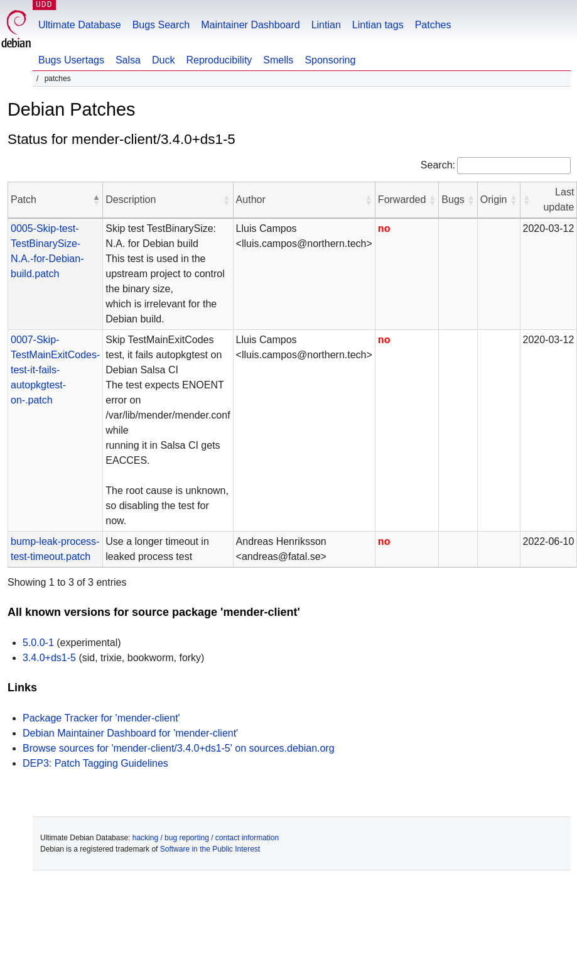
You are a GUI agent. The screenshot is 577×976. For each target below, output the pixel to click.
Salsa (128, 60)
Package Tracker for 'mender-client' (101, 718)
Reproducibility (219, 60)
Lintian (326, 24)
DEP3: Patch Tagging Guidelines (95, 763)
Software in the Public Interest (210, 849)
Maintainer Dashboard (250, 24)
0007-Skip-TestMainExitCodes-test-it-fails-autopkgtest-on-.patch (55, 369)
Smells (278, 60)
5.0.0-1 (38, 642)
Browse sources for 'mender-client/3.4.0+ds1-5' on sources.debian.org (179, 748)
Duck (163, 60)
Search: (438, 165)
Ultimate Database (79, 24)
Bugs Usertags (71, 60)
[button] (96, 200)
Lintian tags (378, 24)
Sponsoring (330, 60)
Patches (433, 24)
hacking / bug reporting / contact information (205, 837)
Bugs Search (161, 24)
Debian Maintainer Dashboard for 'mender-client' (130, 733)
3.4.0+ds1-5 (49, 657)
